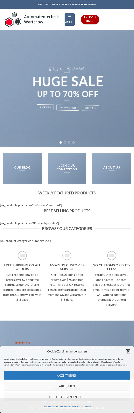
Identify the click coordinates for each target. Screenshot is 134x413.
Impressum (86, 406)
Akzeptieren (67, 375)
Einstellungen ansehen (67, 397)
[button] (128, 351)
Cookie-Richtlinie (50, 406)
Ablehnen (67, 386)
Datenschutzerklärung (70, 406)
